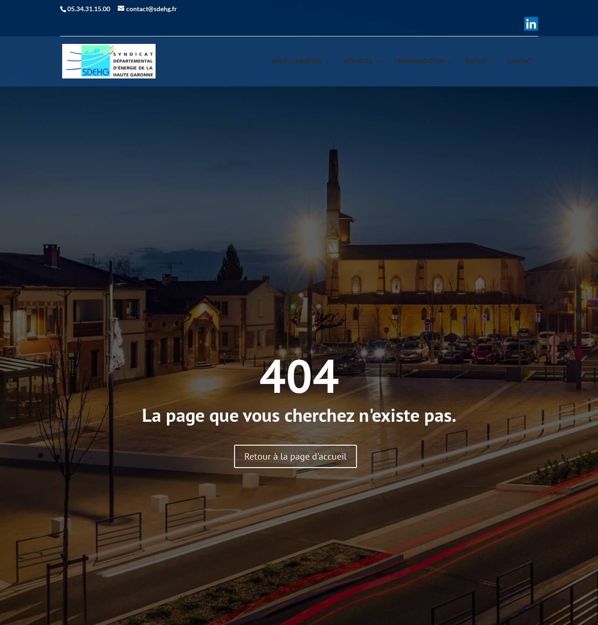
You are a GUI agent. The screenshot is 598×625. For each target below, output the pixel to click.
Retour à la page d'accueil (295, 456)
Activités (358, 61)
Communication (418, 61)
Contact (521, 61)
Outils (475, 61)
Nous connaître (296, 61)
